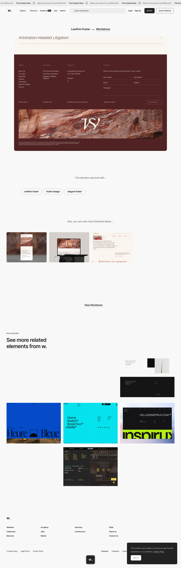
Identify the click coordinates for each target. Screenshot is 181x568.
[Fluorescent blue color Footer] (90, 423)
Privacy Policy (38, 551)
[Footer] (34, 378)
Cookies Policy (12, 551)
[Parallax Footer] (90, 378)
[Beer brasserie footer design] (90, 466)
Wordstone (103, 29)
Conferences (80, 531)
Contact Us (113, 536)
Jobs (55, 11)
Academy (45, 11)
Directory (33, 11)
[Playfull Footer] (34, 467)
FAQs (111, 527)
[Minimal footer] (34, 423)
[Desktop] (69, 247)
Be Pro (149, 11)
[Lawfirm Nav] (112, 247)
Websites (10, 527)
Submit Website (165, 11)
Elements (10, 536)
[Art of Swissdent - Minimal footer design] (147, 377)
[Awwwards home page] (90, 559)
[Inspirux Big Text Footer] (147, 423)
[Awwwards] (10, 11)
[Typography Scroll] (69, 280)
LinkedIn (125, 551)
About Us (113, 531)
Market (62, 11)
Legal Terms (25, 551)
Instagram (115, 551)
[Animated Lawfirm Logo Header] (27, 280)
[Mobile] (27, 247)
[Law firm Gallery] (154, 247)
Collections (11, 531)
